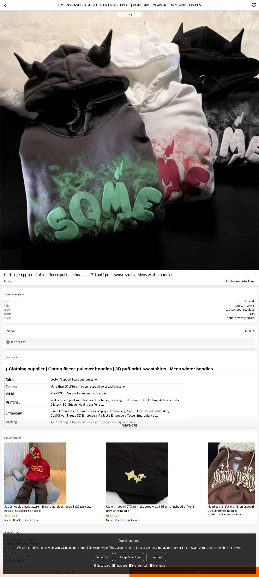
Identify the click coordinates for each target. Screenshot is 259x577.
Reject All (156, 557)
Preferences (138, 565)
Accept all (103, 557)
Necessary (102, 565)
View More (129, 425)
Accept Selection (129, 557)
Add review (18, 342)
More (248, 331)
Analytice (119, 565)
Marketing (157, 565)
